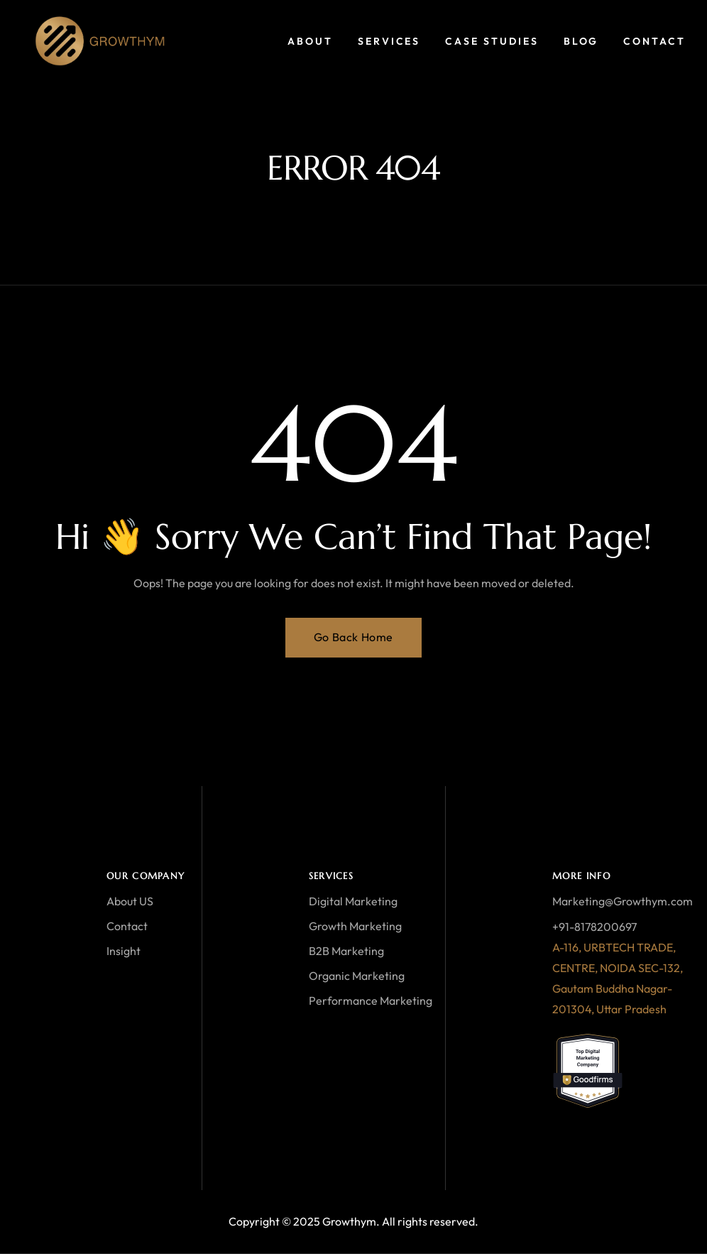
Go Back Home (353, 637)
